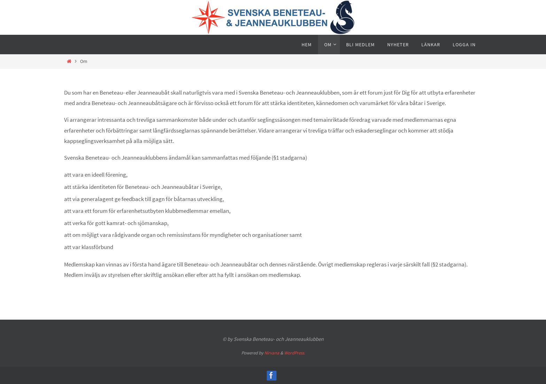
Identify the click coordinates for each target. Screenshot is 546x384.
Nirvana (271, 353)
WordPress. (294, 353)
